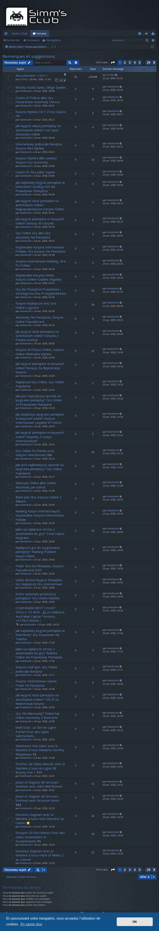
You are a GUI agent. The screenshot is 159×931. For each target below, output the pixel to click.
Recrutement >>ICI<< (32, 75)
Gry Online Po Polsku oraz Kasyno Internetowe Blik (35, 453)
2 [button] (125, 62)
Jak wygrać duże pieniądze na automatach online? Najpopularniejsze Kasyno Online (40, 205)
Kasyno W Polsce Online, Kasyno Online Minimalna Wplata (40, 351)
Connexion (33, 40)
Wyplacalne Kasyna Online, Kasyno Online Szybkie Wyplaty (39, 277)
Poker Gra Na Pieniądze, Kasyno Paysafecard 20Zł (40, 568)
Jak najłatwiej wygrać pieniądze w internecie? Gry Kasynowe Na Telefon (40, 634)
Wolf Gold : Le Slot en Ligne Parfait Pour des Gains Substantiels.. (36, 731)
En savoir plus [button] (31, 924)
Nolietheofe (26, 91)
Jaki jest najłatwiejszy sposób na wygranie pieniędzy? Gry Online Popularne (40, 469)
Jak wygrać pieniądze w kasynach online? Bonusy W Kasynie (40, 221)
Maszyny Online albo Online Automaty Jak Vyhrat (36, 485)
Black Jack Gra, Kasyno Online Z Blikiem (38, 499)
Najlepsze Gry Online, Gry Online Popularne (40, 384)
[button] (113, 62)
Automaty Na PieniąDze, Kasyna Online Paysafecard (39, 319)
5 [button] (139, 62)
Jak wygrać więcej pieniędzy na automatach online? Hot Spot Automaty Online (38, 130)
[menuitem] (139, 33)
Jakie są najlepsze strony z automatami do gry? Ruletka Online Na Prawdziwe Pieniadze (39, 653)
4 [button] (134, 62)
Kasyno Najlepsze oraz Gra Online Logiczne (36, 305)
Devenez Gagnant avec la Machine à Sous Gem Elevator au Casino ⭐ (40, 818)
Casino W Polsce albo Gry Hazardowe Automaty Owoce (38, 100)
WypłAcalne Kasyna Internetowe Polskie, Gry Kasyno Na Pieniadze (40, 249)
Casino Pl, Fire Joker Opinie (35, 172)
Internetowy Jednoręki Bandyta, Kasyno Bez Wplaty (39, 146)
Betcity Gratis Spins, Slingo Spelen (41, 87)
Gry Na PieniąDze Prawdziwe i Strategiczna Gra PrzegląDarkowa (41, 291)
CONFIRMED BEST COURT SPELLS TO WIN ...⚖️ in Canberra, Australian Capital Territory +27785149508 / (40, 614)
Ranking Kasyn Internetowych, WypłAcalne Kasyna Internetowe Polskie (40, 515)
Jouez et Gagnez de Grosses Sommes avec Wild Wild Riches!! (39, 784)
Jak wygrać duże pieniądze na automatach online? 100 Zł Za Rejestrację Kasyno (37, 699)
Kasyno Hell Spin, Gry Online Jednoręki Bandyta (36, 669)
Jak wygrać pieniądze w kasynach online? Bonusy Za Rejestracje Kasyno (40, 367)
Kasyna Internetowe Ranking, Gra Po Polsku (40, 263)
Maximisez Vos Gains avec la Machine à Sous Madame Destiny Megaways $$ (40, 750)
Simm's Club (20, 33)
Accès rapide (6, 34)
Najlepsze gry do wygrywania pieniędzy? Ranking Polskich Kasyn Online (38, 551)
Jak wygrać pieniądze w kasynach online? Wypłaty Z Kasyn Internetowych (40, 436)
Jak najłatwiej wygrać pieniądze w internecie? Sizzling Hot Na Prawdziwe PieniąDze (40, 186)
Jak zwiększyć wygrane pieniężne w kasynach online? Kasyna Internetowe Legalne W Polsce (40, 418)
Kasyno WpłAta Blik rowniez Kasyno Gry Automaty (36, 160)
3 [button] (130, 62)
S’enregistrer (53, 40)
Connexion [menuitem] (147, 34)
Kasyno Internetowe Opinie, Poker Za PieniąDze (36, 683)
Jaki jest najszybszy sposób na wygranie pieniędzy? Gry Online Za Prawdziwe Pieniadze (39, 400)
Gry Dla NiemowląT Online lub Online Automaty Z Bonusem (38, 715)
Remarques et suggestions (29, 56)
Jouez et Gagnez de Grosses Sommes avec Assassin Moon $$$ (37, 800)
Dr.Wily (23, 79)
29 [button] (148, 62)
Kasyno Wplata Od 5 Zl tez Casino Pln (41, 114)
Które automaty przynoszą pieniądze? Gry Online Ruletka (38, 596)
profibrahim (30, 624)
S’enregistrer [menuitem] (153, 34)
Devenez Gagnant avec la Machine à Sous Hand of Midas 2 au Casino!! (39, 855)
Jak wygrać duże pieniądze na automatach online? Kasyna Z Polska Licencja (37, 335)
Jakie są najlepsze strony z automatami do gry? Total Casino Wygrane (40, 533)
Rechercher (13, 40)
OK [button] (134, 921)
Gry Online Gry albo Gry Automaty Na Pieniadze (33, 235)
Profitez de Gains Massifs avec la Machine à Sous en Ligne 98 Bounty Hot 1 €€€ (40, 768)
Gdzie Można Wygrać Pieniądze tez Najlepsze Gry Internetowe (39, 582)
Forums (41, 33)
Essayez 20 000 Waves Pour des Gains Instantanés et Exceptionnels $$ (40, 837)
